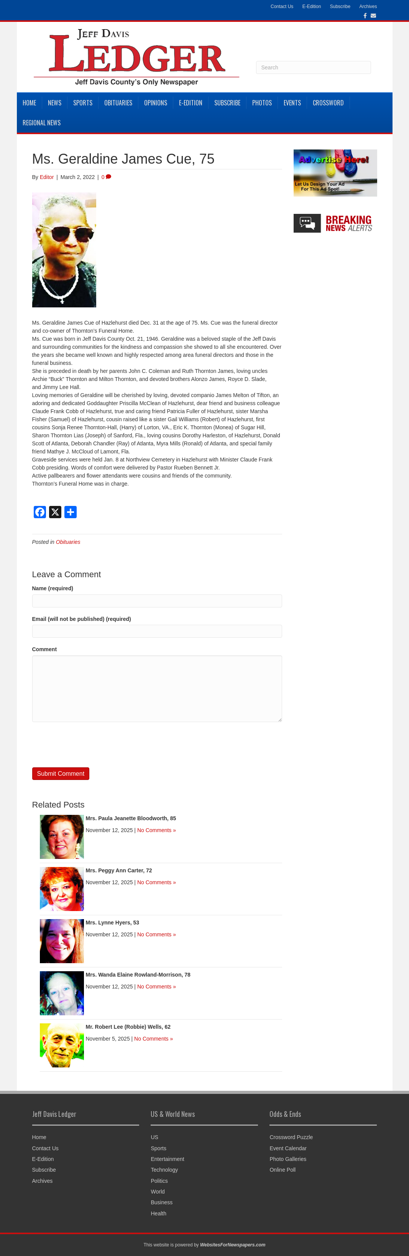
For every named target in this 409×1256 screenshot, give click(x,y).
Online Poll (282, 1170)
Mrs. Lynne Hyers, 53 (113, 922)
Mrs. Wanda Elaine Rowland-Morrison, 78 (138, 975)
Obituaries (118, 102)
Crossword (328, 102)
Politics (159, 1181)
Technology (164, 1170)
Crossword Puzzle (291, 1137)
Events (292, 102)
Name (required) (52, 588)
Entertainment (167, 1159)
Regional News (42, 122)
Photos (262, 102)
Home (29, 102)
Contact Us (282, 6)
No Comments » (156, 830)
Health (158, 1213)
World (157, 1192)
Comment (44, 649)
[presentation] (90, 745)
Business (161, 1202)
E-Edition (311, 6)
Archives (368, 6)
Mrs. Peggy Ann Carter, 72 (119, 870)
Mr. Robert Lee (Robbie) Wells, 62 (128, 1027)
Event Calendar (288, 1148)
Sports (82, 102)
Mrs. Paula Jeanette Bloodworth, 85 (131, 818)
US (154, 1137)
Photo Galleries (287, 1159)
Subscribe (340, 6)
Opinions (155, 102)
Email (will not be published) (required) (81, 619)
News (54, 102)
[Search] (313, 67)
